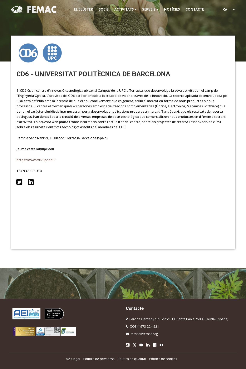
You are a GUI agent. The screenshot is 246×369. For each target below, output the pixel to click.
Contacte (195, 9)
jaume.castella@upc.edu (35, 149)
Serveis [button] (150, 9)
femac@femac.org (144, 334)
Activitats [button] (125, 9)
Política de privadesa (99, 359)
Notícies (172, 9)
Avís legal (73, 359)
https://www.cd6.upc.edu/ (36, 160)
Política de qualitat (132, 359)
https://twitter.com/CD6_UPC (19, 182)
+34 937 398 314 (29, 171)
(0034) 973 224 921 (144, 326)
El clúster (83, 9)
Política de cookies (163, 359)
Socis (104, 9)
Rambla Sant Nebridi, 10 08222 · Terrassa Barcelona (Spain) (62, 138)
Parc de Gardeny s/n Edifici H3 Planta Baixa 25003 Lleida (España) (178, 319)
